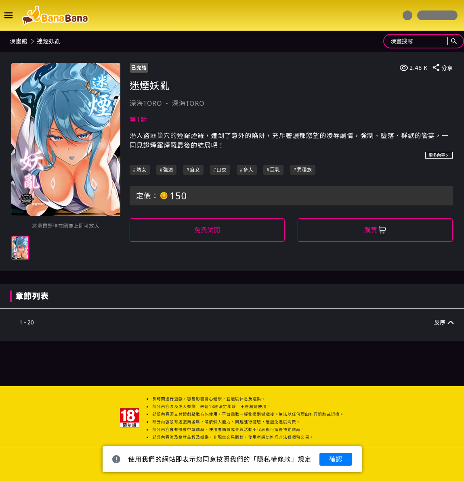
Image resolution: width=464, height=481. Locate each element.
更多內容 (439, 155)
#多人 (247, 169)
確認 (335, 459)
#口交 (220, 169)
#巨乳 (273, 169)
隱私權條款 (274, 459)
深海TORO (146, 103)
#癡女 (193, 169)
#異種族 (302, 169)
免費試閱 (207, 230)
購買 (375, 230)
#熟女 (140, 169)
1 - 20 (26, 322)
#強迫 (166, 169)
